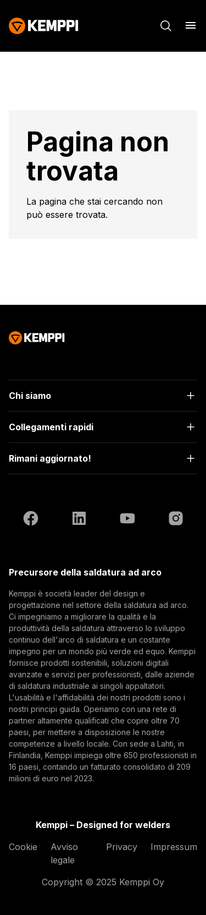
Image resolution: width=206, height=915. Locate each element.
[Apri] (103, 395)
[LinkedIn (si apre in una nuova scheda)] (79, 519)
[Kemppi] (44, 26)
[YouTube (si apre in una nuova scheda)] (127, 519)
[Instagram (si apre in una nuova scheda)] (176, 519)
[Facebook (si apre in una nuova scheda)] (31, 519)
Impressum (174, 846)
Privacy (121, 846)
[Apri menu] (190, 25)
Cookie (23, 846)
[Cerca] (165, 25)
